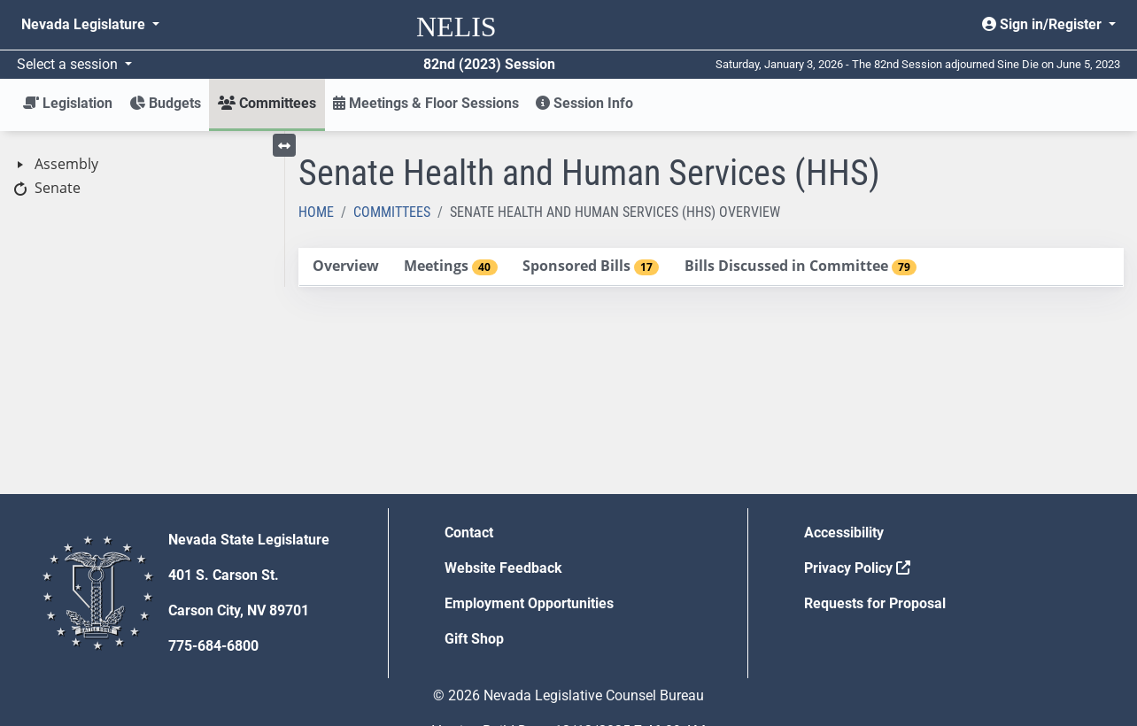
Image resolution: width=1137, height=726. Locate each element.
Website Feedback (503, 568)
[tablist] (711, 267)
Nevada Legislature (85, 24)
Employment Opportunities (529, 603)
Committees (391, 212)
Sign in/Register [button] (1043, 24)
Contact (469, 532)
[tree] (142, 176)
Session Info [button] (584, 103)
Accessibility (844, 532)
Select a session (69, 64)
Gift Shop (474, 638)
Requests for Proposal (875, 603)
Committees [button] (267, 103)
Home (316, 212)
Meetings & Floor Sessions (426, 103)
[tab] (345, 267)
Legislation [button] (67, 103)
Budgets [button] (165, 103)
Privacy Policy (857, 568)
